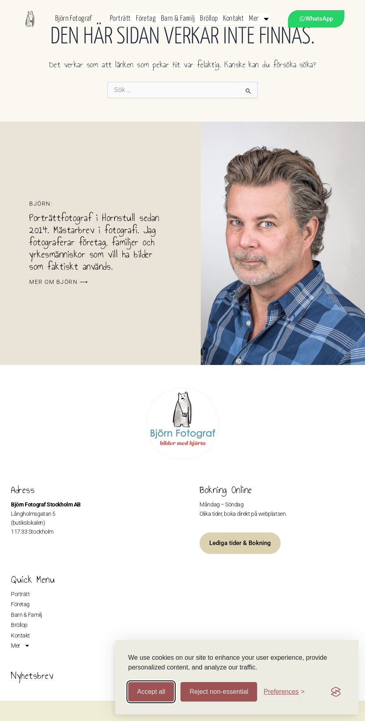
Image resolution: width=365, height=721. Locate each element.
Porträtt (120, 18)
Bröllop (209, 18)
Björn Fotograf (73, 18)
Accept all (151, 691)
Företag (146, 18)
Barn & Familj (178, 18)
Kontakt (233, 18)
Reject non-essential (218, 691)
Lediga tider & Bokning (240, 543)
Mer (259, 19)
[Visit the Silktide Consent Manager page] (336, 692)
